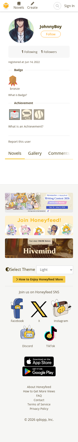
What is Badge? (17, 95)
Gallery (35, 153)
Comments (59, 153)
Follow (51, 34)
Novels (19, 6)
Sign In (69, 6)
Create (32, 6)
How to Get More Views (39, 391)
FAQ (39, 396)
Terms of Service (39, 404)
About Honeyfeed (39, 387)
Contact (39, 400)
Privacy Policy (39, 409)
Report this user (19, 142)
